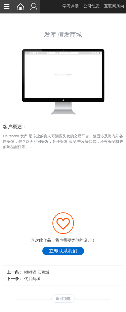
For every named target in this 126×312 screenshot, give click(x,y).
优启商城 (32, 278)
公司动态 (91, 6)
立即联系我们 (63, 250)
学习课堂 (70, 6)
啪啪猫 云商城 (36, 272)
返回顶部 (63, 299)
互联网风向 (114, 6)
